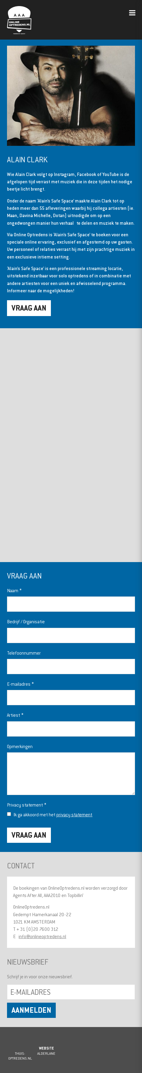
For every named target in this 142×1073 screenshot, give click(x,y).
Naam (14, 590)
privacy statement (74, 814)
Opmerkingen (20, 746)
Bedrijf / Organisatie (26, 621)
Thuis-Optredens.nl (20, 1056)
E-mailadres (20, 684)
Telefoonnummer (24, 653)
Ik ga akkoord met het (52, 814)
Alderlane (46, 1053)
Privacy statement (26, 805)
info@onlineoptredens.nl (42, 936)
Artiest (15, 715)
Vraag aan (29, 308)
